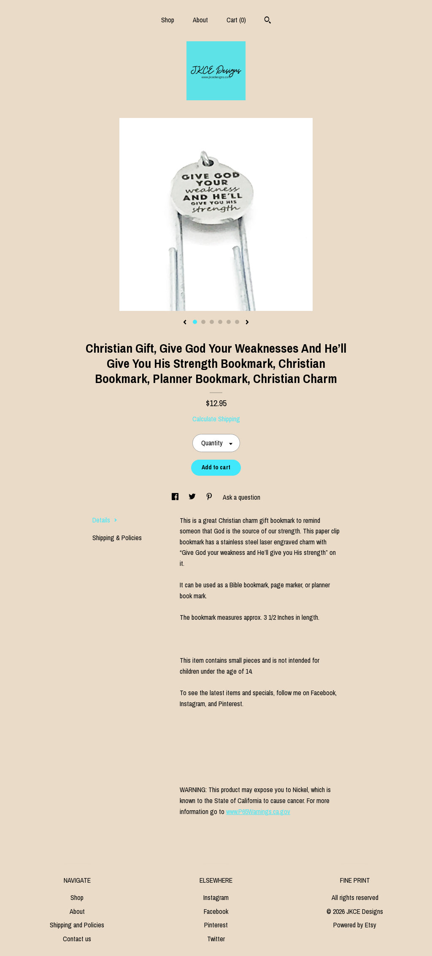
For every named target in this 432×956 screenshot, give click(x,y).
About (200, 19)
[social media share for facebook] (176, 497)
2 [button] (203, 322)
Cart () (236, 19)
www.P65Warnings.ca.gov (258, 811)
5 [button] (229, 322)
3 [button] (212, 322)
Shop (167, 19)
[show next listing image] (247, 323)
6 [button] (237, 322)
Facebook (216, 911)
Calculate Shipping (216, 418)
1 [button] (195, 322)
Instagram (216, 897)
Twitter (216, 938)
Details (104, 520)
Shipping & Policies (117, 537)
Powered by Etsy (354, 924)
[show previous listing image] (185, 323)
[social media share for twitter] (193, 497)
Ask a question (241, 497)
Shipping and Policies (77, 924)
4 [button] (220, 322)
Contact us (77, 938)
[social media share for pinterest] (210, 497)
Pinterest (216, 924)
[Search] (268, 21)
